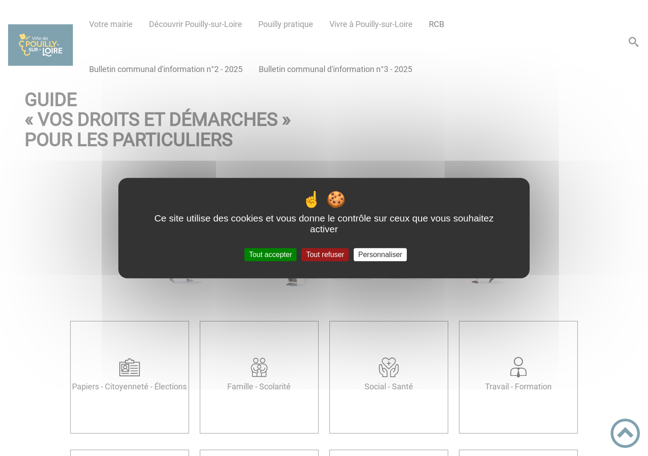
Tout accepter (270, 254)
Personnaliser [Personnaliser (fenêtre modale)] (380, 254)
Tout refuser (325, 254)
